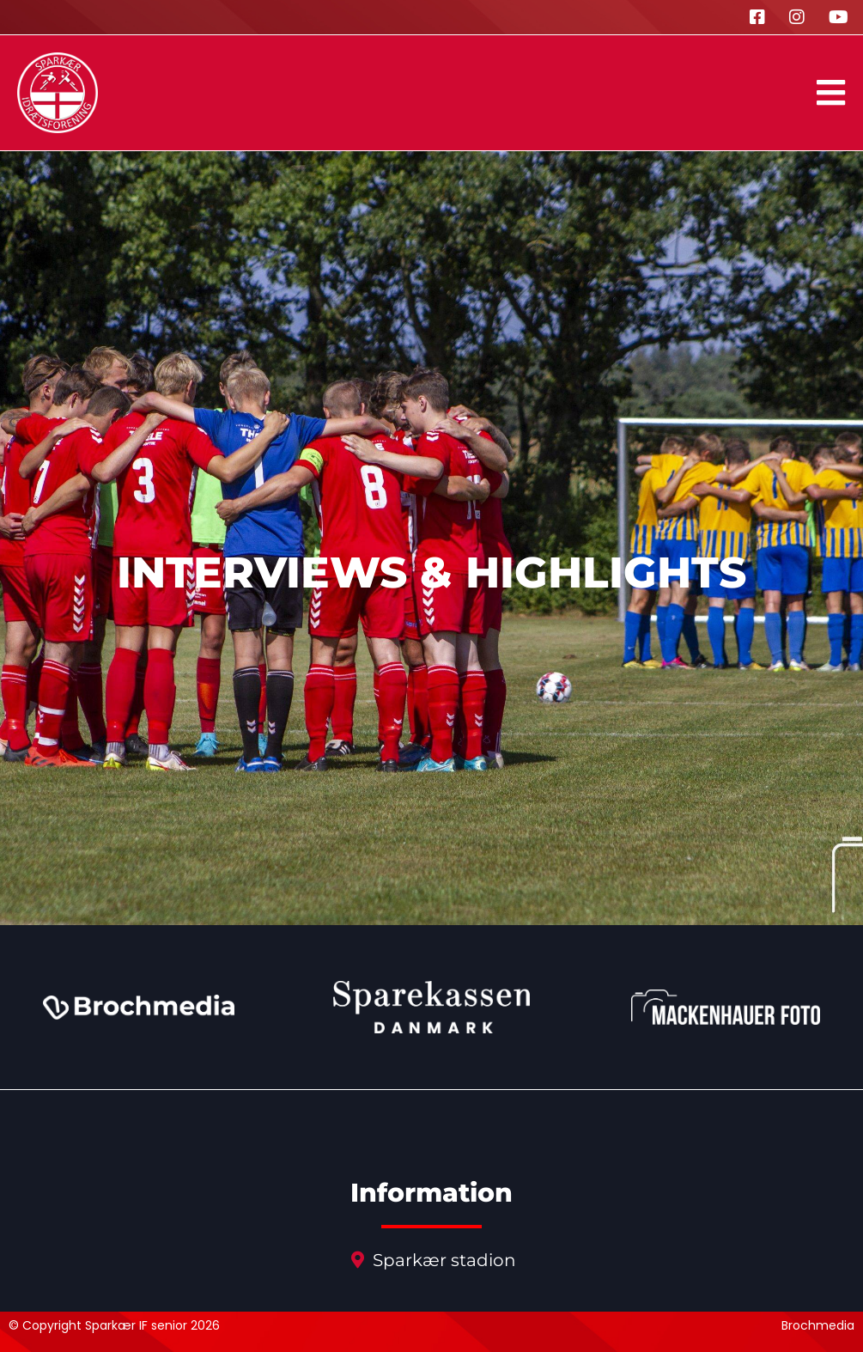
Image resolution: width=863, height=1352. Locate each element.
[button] (831, 92)
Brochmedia (817, 1325)
